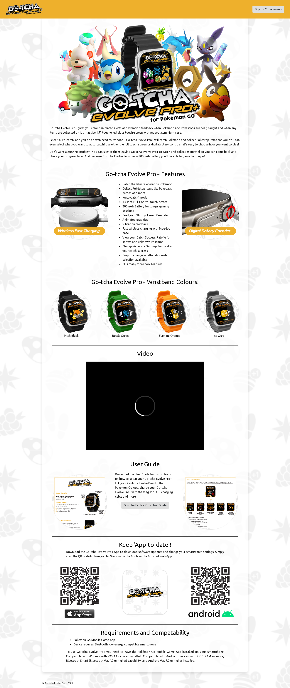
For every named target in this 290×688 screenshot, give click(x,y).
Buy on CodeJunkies (268, 9)
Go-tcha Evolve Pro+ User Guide (145, 505)
